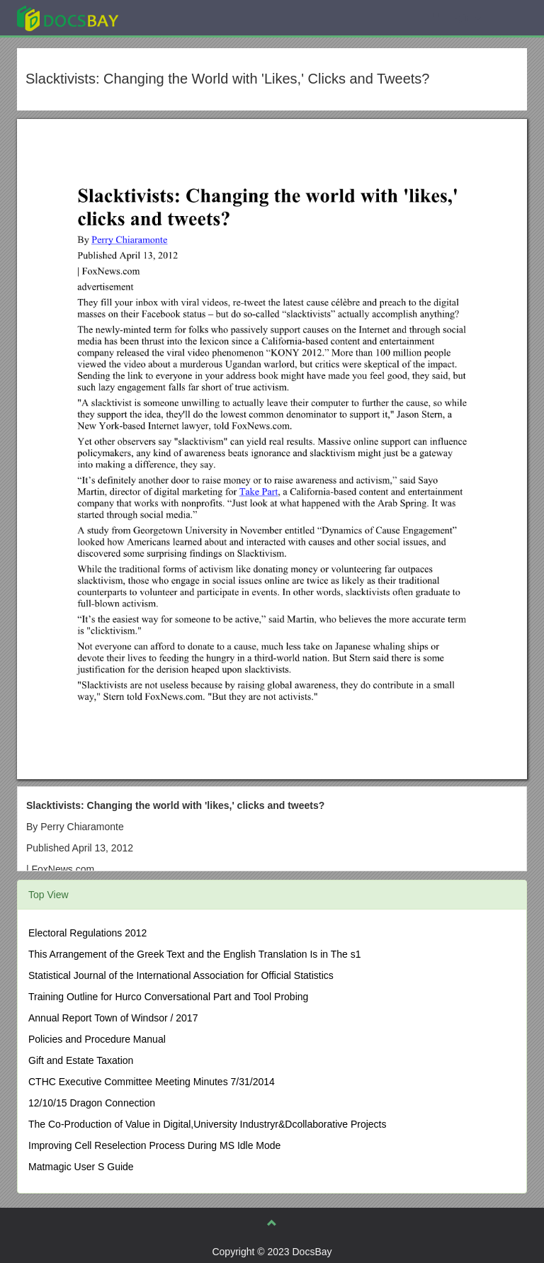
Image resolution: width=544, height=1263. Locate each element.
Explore (174, 17)
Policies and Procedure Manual (97, 1039)
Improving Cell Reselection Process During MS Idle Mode (154, 1145)
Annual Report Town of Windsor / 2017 (113, 1018)
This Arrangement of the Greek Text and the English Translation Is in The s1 (194, 954)
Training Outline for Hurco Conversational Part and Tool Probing (168, 996)
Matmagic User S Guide (81, 1166)
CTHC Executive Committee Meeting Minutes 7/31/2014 (151, 1081)
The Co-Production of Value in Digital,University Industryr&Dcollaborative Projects (207, 1124)
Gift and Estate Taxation (80, 1060)
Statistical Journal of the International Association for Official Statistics (181, 975)
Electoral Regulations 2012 (87, 933)
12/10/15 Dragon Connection (91, 1103)
